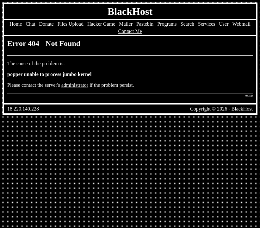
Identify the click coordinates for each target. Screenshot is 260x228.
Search (188, 24)
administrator (74, 85)
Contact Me (130, 31)
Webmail (241, 24)
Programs (166, 24)
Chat (30, 24)
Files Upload (71, 24)
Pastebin (144, 24)
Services (206, 24)
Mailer (126, 24)
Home (15, 24)
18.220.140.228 (23, 108)
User (223, 24)
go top (249, 95)
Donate (46, 24)
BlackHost (130, 11)
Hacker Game (101, 24)
